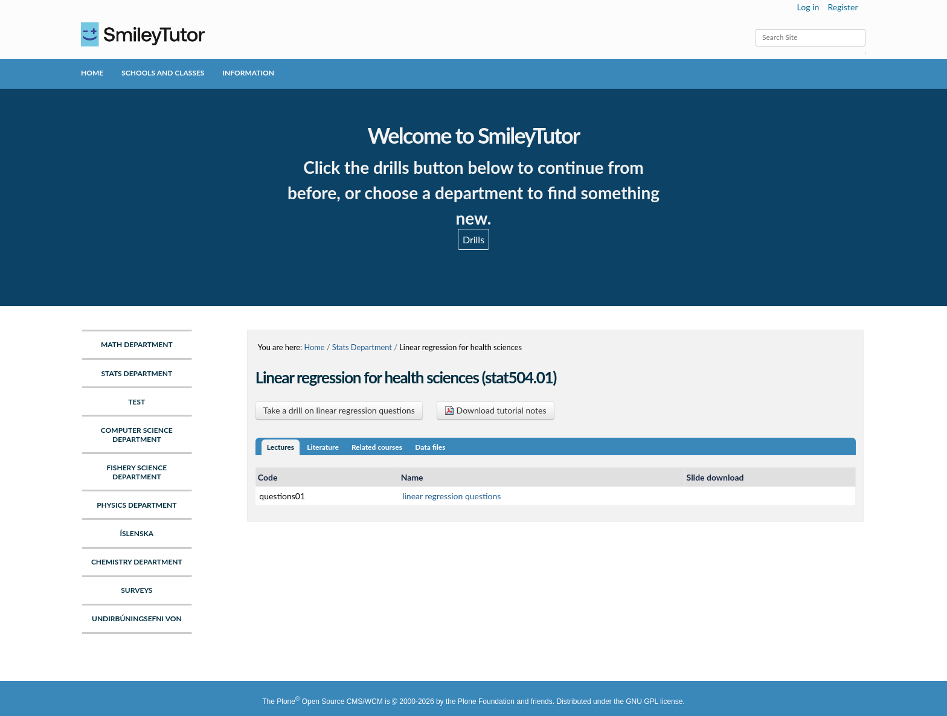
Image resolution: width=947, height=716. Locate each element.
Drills (473, 239)
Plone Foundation (486, 701)
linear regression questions (451, 496)
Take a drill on (339, 410)
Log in (808, 7)
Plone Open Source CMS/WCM (329, 701)
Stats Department (362, 347)
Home (92, 72)
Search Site (755, 28)
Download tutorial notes (496, 410)
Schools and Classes (162, 72)
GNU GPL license (654, 701)
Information (248, 72)
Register (842, 7)
